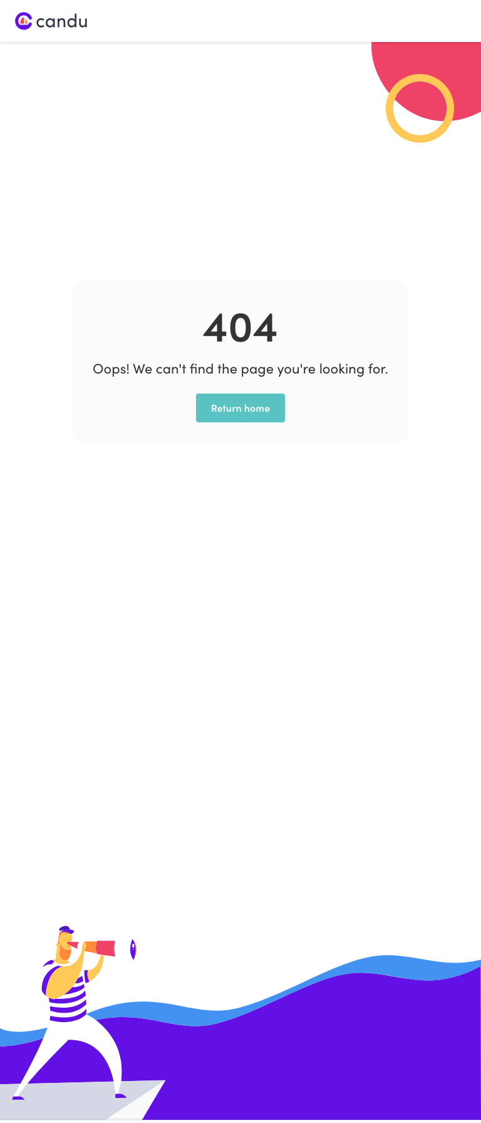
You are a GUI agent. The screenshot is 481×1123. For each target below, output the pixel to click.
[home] (51, 21)
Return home (241, 408)
